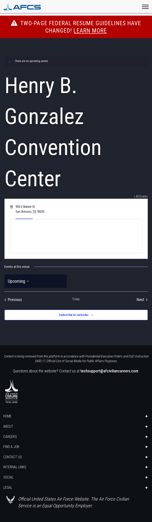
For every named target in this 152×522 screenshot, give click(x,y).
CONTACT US (12, 457)
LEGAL (7, 487)
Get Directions (24, 217)
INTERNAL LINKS (14, 467)
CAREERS (10, 437)
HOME (7, 416)
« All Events (141, 196)
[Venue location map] (76, 236)
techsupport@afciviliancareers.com (109, 371)
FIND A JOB (11, 447)
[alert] (76, 61)
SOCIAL (8, 477)
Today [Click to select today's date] (76, 299)
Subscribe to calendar (74, 315)
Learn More (90, 30)
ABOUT (8, 426)
